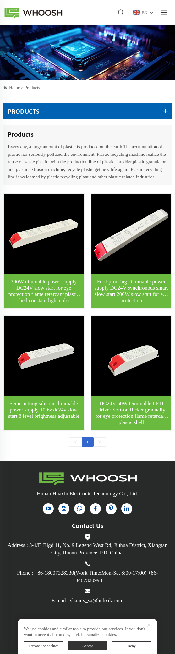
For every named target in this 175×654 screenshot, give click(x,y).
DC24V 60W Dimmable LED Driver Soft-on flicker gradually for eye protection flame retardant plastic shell (131, 413)
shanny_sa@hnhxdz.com (96, 600)
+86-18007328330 (54, 573)
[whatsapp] (79, 508)
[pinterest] (111, 508)
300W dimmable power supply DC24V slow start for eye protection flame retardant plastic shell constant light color (43, 291)
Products (32, 87)
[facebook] (95, 508)
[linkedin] (126, 508)
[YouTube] (48, 508)
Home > (17, 87)
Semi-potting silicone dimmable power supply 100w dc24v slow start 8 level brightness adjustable (43, 410)
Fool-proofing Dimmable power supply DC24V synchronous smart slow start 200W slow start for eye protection (131, 291)
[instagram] (63, 508)
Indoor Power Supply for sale (33, 13)
